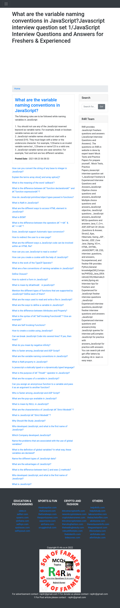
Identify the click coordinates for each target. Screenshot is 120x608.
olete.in (22, 511)
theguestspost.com (97, 527)
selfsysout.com (22, 531)
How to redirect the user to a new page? (31, 237)
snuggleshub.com (47, 527)
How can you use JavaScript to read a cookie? (34, 251)
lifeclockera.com (97, 531)
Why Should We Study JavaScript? (29, 420)
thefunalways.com (47, 514)
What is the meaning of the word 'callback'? (33, 182)
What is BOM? (19, 217)
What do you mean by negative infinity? (31, 345)
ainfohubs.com (97, 534)
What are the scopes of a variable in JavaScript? (35, 378)
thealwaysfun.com (47, 507)
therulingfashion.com (72, 524)
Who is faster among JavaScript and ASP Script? (36, 350)
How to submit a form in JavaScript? (30, 279)
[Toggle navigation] (6, 4)
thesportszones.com (47, 517)
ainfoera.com (47, 524)
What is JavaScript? (22, 484)
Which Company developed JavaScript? (31, 435)
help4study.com (97, 511)
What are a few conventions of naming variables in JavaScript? (43, 268)
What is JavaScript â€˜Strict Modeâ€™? (31, 415)
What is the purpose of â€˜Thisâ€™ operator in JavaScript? (41, 373)
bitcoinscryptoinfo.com (73, 511)
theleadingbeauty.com (73, 527)
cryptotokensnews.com (73, 517)
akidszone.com (97, 521)
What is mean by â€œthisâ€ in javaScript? (33, 285)
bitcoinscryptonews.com (74, 521)
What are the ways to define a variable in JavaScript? (38, 305)
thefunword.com (47, 511)
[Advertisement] (60, 65)
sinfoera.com (22, 521)
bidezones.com (72, 537)
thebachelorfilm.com (97, 517)
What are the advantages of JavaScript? (31, 464)
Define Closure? (20, 274)
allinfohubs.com (98, 537)
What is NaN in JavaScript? (25, 202)
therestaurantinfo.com (98, 524)
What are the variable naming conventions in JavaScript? (37, 105)
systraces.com (22, 527)
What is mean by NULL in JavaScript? (30, 404)
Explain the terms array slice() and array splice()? (36, 177)
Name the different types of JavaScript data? (34, 458)
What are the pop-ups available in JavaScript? (34, 398)
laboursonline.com (97, 514)
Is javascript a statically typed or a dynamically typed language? (43, 367)
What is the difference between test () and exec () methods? (41, 469)
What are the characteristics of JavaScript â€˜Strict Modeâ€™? (43, 409)
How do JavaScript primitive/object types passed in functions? (43, 197)
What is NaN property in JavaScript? (30, 362)
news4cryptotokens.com (74, 514)
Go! (101, 106)
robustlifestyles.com (72, 531)
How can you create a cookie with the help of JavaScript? (40, 257)
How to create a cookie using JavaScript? (32, 330)
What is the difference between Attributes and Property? (39, 310)
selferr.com (22, 514)
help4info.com (97, 507)
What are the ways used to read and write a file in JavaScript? (42, 299)
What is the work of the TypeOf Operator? (32, 263)
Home (17, 88)
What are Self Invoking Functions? (28, 325)
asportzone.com (47, 521)
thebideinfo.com (72, 534)
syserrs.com (22, 517)
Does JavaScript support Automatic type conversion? (38, 231)
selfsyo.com (22, 524)
